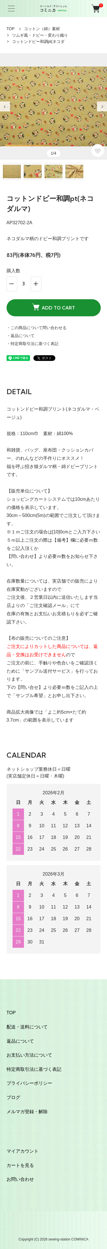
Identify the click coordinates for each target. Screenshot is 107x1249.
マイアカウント (23, 1151)
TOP (11, 28)
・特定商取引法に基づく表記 (32, 343)
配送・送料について (27, 1026)
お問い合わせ (20, 1179)
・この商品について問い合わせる (36, 327)
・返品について (21, 335)
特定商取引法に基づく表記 (34, 1069)
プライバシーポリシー (29, 1083)
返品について (20, 1041)
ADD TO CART (53, 307)
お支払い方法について (29, 1055)
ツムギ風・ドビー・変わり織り (40, 35)
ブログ (13, 1097)
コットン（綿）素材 (42, 28)
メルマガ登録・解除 (27, 1111)
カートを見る (20, 1165)
